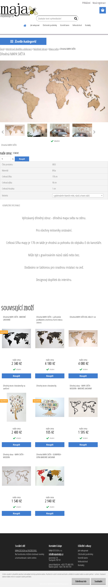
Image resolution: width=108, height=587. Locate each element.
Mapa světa (53, 49)
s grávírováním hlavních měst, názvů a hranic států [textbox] (72, 195)
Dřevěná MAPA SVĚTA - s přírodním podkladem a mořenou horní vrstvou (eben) (49, 318)
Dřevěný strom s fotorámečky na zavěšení (14, 387)
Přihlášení (86, 2)
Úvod (2, 49)
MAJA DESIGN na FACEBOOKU (26, 550)
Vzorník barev (64, 25)
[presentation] (94, 132)
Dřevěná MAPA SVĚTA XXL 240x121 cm (83, 316)
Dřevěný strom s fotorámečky (46, 385)
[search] (75, 19)
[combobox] (77, 195)
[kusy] (5, 158)
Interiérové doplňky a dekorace (19, 49)
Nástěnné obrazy (40, 49)
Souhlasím (98, 581)
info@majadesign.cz (56, 554)
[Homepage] (25, 25)
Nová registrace (99, 2)
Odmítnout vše (80, 581)
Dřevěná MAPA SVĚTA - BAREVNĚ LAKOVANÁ (14, 318)
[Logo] (19, 10)
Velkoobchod (77, 25)
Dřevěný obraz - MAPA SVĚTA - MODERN (13, 456)
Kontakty (88, 25)
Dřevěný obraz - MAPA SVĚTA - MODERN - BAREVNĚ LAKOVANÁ (81, 387)
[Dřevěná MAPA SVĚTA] (54, 61)
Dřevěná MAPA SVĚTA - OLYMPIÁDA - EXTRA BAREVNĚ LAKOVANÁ (49, 456)
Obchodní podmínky (50, 25)
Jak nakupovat (34, 25)
